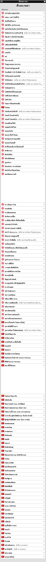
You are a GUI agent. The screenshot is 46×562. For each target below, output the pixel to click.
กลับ (1, 1)
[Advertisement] (23, 189)
